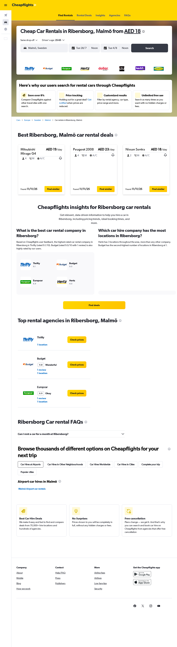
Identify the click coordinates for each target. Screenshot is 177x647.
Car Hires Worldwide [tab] (100, 464)
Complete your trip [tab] (150, 464)
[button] (5, 5)
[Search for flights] (5, 15)
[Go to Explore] (5, 29)
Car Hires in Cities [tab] (125, 464)
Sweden (37, 120)
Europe (27, 120)
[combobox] (29, 40)
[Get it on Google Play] (142, 574)
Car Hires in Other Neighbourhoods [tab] (65, 464)
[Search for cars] (5, 22)
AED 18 (132, 31)
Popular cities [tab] (27, 472)
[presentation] (143, 31)
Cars (18, 120)
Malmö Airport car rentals (31, 488)
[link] (94, 305)
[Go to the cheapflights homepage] (24, 5)
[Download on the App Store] (142, 582)
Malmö (48, 120)
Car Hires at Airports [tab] (31, 464)
